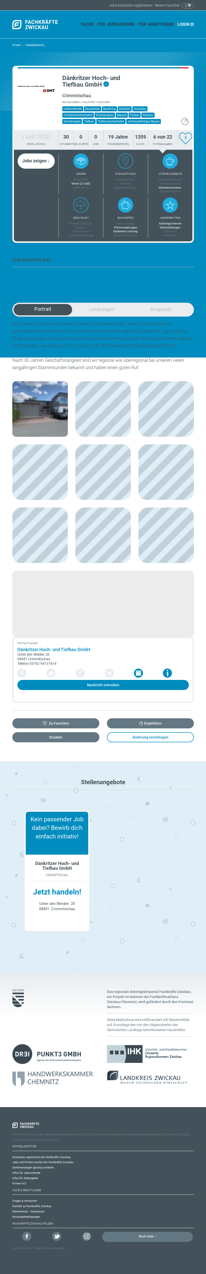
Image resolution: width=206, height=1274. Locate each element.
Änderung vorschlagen (150, 737)
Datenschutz (20, 1211)
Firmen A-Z (19, 1183)
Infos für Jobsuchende (26, 1173)
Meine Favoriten (167, 5)
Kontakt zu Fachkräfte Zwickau (31, 1206)
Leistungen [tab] (101, 309)
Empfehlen (153, 723)
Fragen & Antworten (24, 1201)
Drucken (55, 737)
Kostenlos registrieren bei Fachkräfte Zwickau (41, 1157)
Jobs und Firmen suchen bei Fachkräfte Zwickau (42, 1162)
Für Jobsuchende (116, 24)
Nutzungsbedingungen (26, 1216)
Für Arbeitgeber (156, 24)
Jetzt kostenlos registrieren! (131, 5)
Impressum (37, 1211)
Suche (87, 24)
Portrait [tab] (42, 309)
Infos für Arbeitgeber (25, 1178)
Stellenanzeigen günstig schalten (33, 1167)
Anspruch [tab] (160, 309)
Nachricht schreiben (103, 685)
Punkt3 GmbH (24, 1248)
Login (186, 24)
